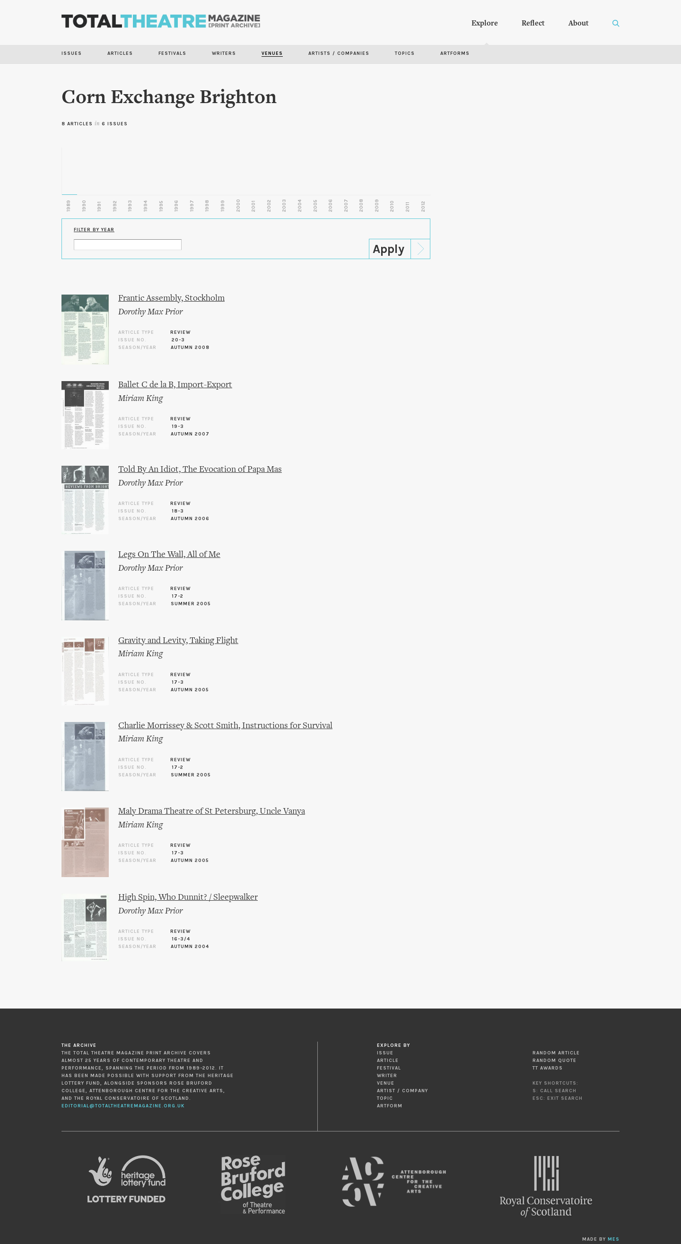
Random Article (556, 1053)
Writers (224, 53)
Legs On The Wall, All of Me (169, 554)
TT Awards (548, 1068)
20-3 (178, 340)
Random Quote (554, 1060)
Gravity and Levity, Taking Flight (178, 640)
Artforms (455, 53)
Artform (389, 1106)
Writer (387, 1076)
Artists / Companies (338, 53)
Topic (385, 1098)
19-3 (178, 426)
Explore (484, 23)
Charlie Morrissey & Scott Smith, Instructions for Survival (225, 726)
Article (388, 1060)
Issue (385, 1053)
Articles (120, 53)
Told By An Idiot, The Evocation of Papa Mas (200, 469)
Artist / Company (402, 1091)
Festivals (172, 53)
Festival (389, 1068)
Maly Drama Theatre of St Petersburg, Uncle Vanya (211, 811)
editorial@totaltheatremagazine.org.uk (122, 1106)
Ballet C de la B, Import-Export (175, 385)
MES (614, 1239)
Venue (385, 1083)
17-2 (177, 596)
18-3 (178, 511)
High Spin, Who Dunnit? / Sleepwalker (188, 897)
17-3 (178, 682)
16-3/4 (181, 939)
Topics (405, 53)
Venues (272, 53)
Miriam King (140, 398)
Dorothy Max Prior (150, 312)
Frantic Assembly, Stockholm (171, 298)
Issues (71, 53)
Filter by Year (94, 230)
